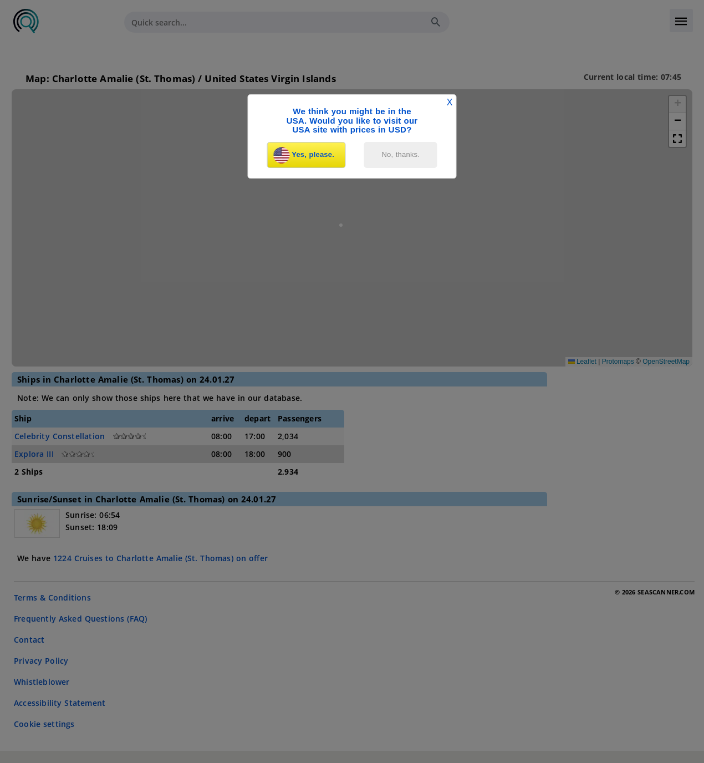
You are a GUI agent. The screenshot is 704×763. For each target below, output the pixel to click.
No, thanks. (401, 154)
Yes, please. (303, 155)
